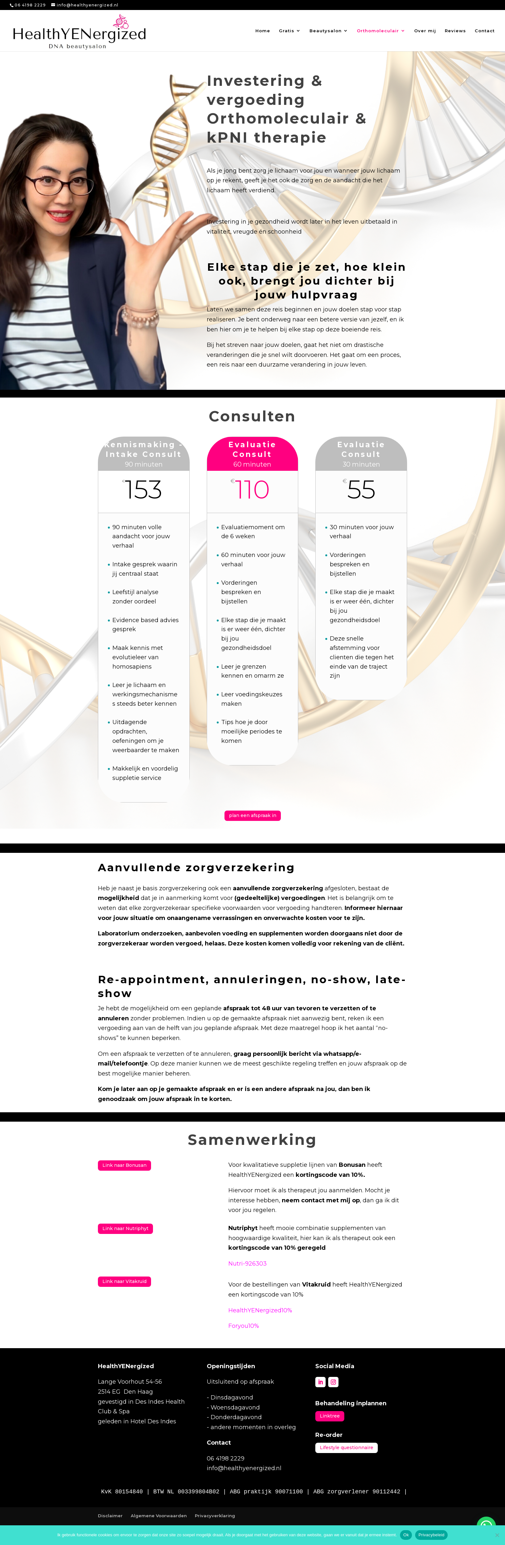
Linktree (330, 1416)
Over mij (425, 30)
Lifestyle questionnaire (346, 1447)
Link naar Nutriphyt (125, 1228)
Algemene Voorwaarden (159, 1515)
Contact (485, 30)
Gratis (286, 30)
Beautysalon (326, 30)
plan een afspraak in (252, 815)
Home (262, 30)
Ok (406, 1534)
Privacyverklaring (215, 1515)
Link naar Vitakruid (124, 1281)
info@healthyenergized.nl (244, 1468)
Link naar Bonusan (124, 1165)
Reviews (455, 30)
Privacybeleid (431, 1534)
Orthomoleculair (378, 30)
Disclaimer (110, 1515)
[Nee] (497, 1535)
